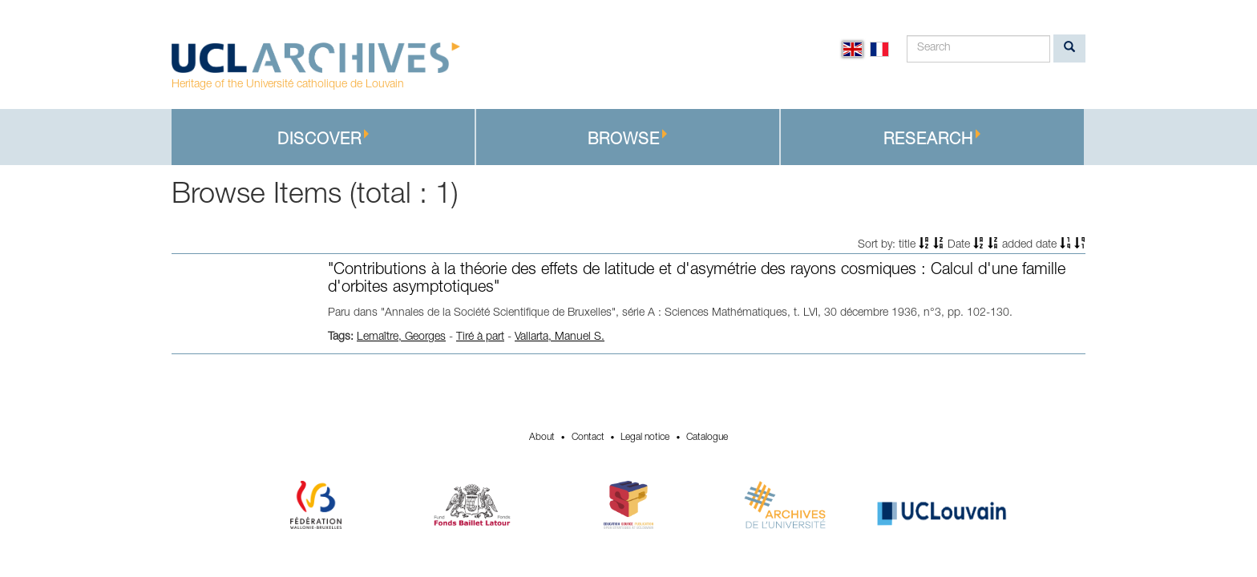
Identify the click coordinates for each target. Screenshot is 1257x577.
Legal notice (644, 437)
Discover (323, 139)
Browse (628, 139)
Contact (588, 437)
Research (932, 139)
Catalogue (707, 437)
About (542, 437)
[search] (1069, 48)
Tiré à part (480, 337)
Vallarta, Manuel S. (559, 337)
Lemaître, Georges (401, 337)
